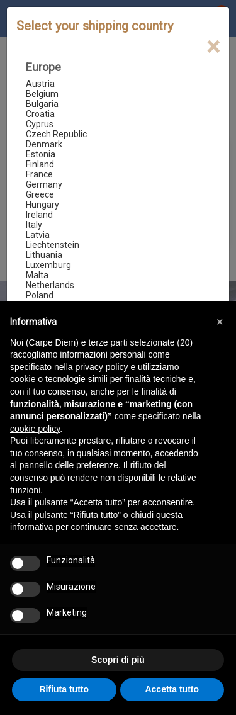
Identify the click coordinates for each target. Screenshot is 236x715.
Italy (34, 225)
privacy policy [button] (102, 367)
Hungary (42, 205)
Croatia (40, 114)
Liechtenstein (52, 245)
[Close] (213, 47)
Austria (40, 84)
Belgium (42, 94)
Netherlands (50, 285)
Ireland (39, 215)
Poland (39, 295)
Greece (40, 194)
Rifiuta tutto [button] (64, 689)
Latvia (38, 235)
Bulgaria (42, 104)
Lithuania (44, 255)
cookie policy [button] (35, 429)
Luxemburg (48, 265)
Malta (37, 275)
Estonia (40, 154)
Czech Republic (56, 134)
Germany (44, 184)
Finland (40, 164)
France (39, 174)
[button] (220, 322)
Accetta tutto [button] (172, 689)
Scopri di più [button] (118, 660)
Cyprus (39, 124)
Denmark (44, 144)
